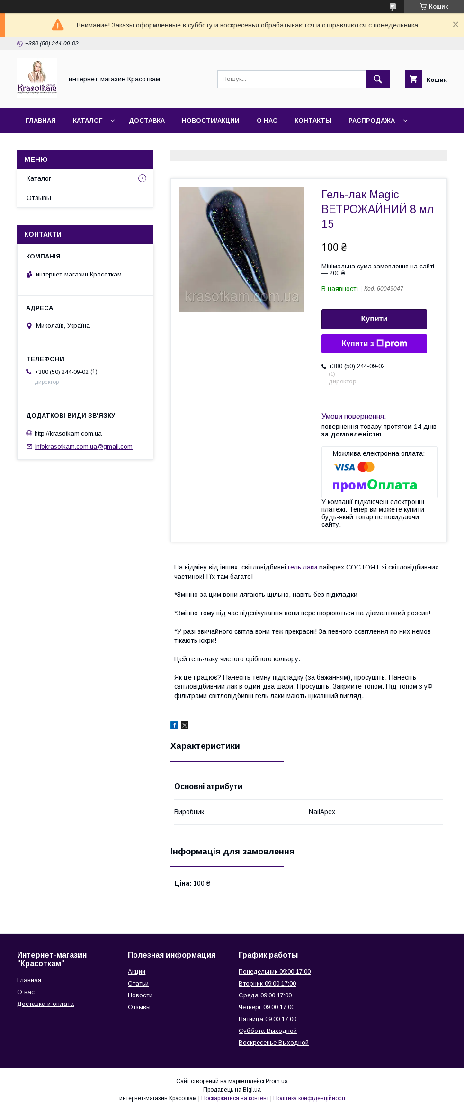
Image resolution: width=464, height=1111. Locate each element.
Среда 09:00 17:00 (265, 995)
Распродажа (371, 120)
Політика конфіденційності (309, 1098)
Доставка (147, 120)
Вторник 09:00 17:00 (267, 983)
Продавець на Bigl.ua (232, 1089)
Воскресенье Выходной (274, 1042)
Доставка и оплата (45, 1003)
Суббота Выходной (268, 1030)
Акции (136, 971)
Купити (374, 319)
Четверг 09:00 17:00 (266, 1007)
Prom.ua (277, 1081)
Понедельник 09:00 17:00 (275, 971)
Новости (140, 995)
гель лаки (302, 567)
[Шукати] (378, 79)
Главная (41, 120)
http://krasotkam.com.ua (68, 432)
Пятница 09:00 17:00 (267, 1018)
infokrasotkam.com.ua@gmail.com (84, 446)
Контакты (312, 120)
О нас (267, 120)
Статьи (138, 983)
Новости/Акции (211, 120)
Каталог (87, 120)
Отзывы (39, 198)
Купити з (374, 343)
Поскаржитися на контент (235, 1098)
